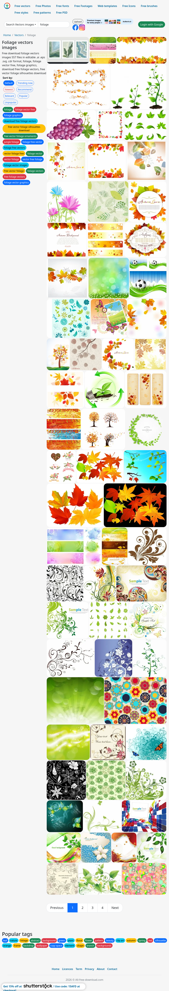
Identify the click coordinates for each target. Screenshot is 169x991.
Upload (78, 21)
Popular (23, 95)
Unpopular (10, 102)
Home (7, 35)
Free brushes (149, 6)
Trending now (25, 83)
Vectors (19, 35)
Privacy (89, 969)
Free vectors (22, 6)
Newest (9, 89)
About (100, 969)
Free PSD (61, 12)
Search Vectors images (20, 24)
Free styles (21, 12)
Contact (112, 969)
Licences (67, 969)
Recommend (25, 89)
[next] (115, 907)
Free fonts (62, 6)
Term (79, 969)
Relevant (9, 95)
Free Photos (43, 6)
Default (9, 83)
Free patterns (42, 12)
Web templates (107, 6)
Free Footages (83, 6)
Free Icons (128, 6)
